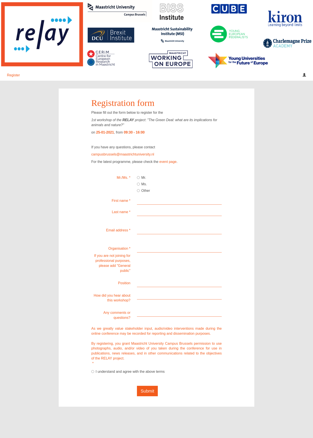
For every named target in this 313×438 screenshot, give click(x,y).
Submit (147, 391)
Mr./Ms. (123, 177)
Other (143, 190)
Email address (118, 230)
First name (121, 200)
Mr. (141, 177)
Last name (121, 212)
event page (167, 162)
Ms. (142, 184)
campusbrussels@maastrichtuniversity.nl (122, 154)
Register (13, 75)
